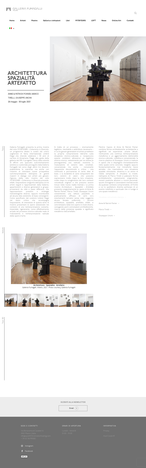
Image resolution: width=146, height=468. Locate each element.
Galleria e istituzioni (51, 21)
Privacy (106, 422)
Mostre (34, 21)
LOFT (93, 21)
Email (71, 399)
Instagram (27, 437)
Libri (68, 21)
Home (11, 21)
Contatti (130, 21)
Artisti (23, 21)
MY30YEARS (80, 21)
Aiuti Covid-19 (109, 427)
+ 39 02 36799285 (28, 430)
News (104, 21)
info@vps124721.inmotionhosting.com (36, 427)
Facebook (27, 442)
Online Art (116, 21)
